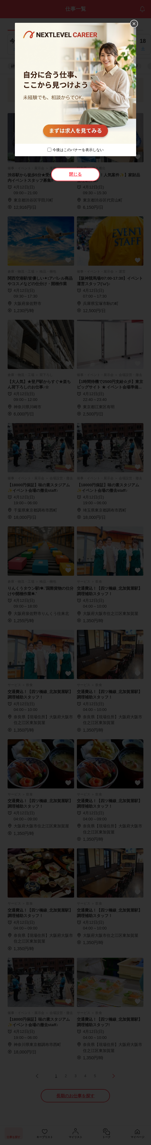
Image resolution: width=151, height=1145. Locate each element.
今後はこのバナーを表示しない (78, 150)
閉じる (75, 174)
